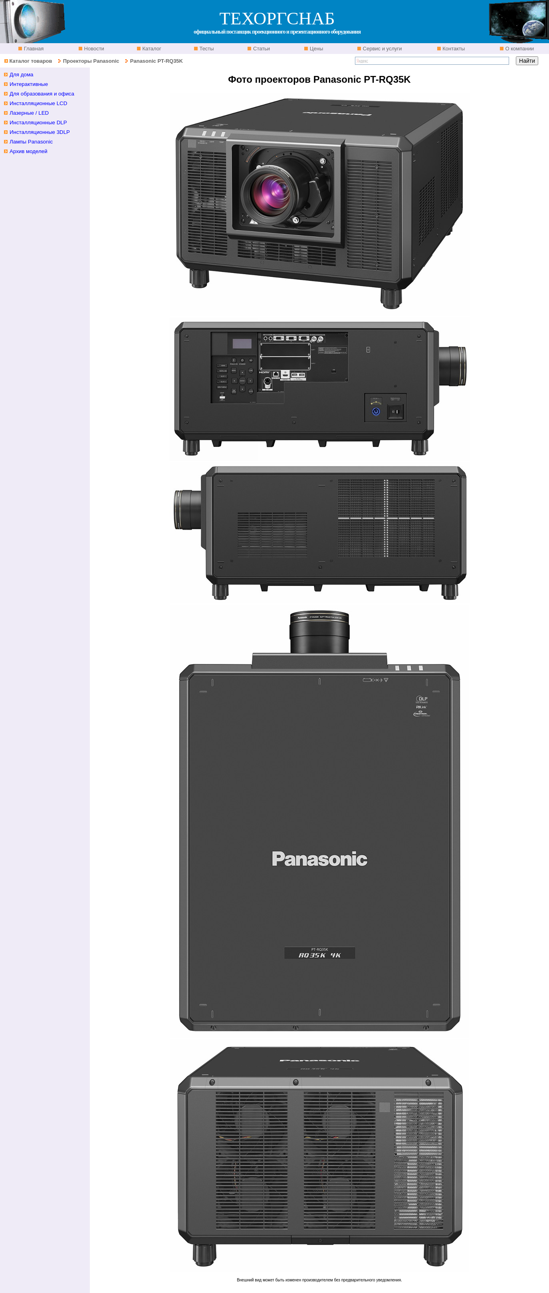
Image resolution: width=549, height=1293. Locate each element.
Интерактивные (29, 84)
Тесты (206, 49)
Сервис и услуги (381, 49)
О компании (519, 49)
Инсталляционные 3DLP (40, 132)
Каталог (151, 49)
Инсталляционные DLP (38, 123)
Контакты (453, 49)
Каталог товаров (30, 61)
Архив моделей (29, 151)
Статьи (261, 49)
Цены (315, 49)
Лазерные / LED (29, 113)
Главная (33, 49)
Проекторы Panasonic (91, 61)
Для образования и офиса (42, 94)
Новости (93, 49)
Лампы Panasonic (31, 142)
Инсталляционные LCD (38, 103)
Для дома (22, 75)
